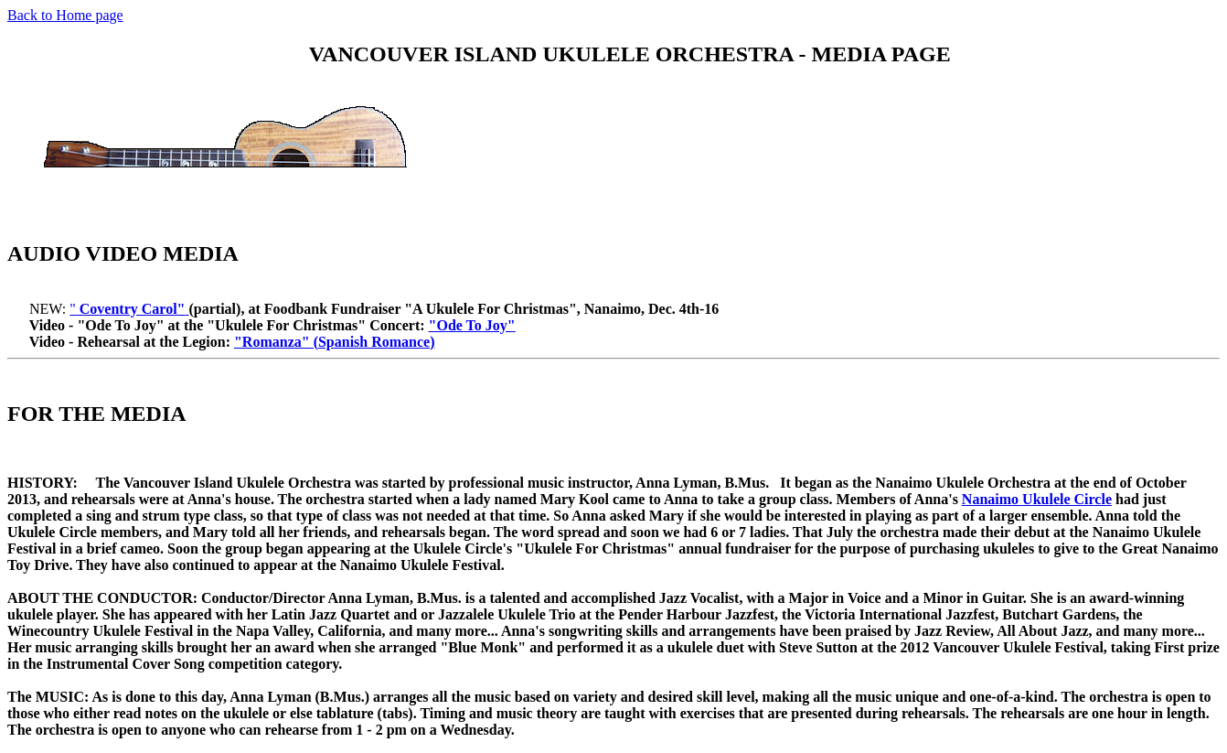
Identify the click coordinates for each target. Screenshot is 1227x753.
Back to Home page (65, 15)
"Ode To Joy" (472, 325)
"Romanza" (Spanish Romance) (334, 342)
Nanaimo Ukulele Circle (1037, 499)
